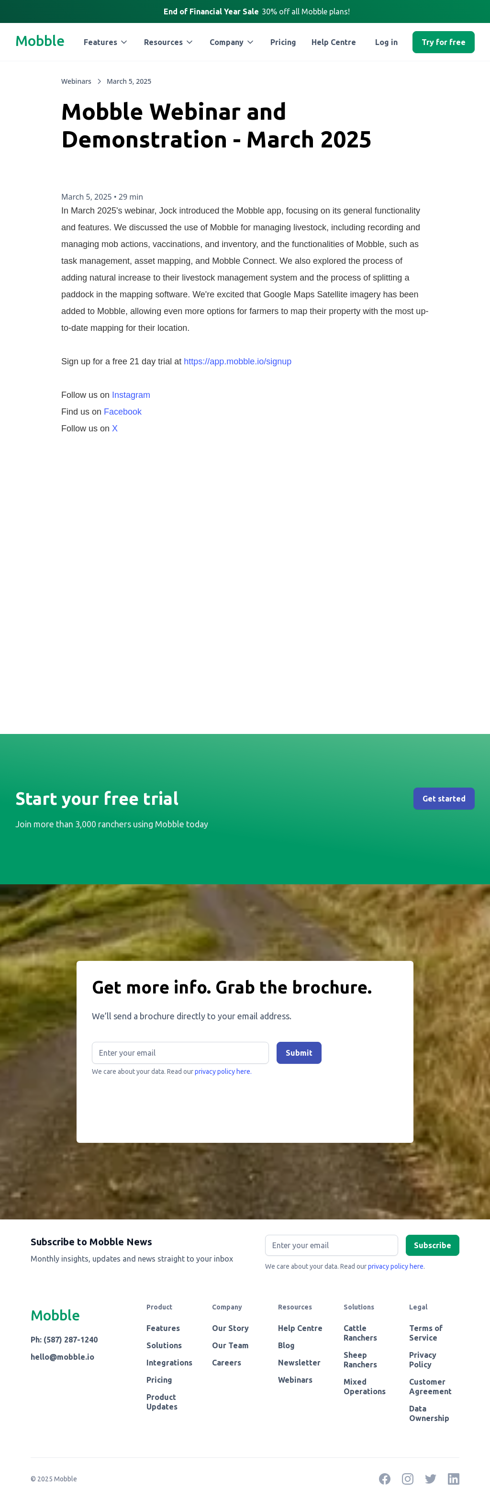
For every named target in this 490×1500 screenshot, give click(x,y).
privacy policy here (395, 1266)
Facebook (123, 412)
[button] (106, 42)
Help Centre (334, 42)
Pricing (283, 42)
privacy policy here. (223, 1071)
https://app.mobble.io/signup (237, 361)
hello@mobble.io (62, 1357)
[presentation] (164, 1105)
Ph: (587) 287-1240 (64, 1339)
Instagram (131, 395)
